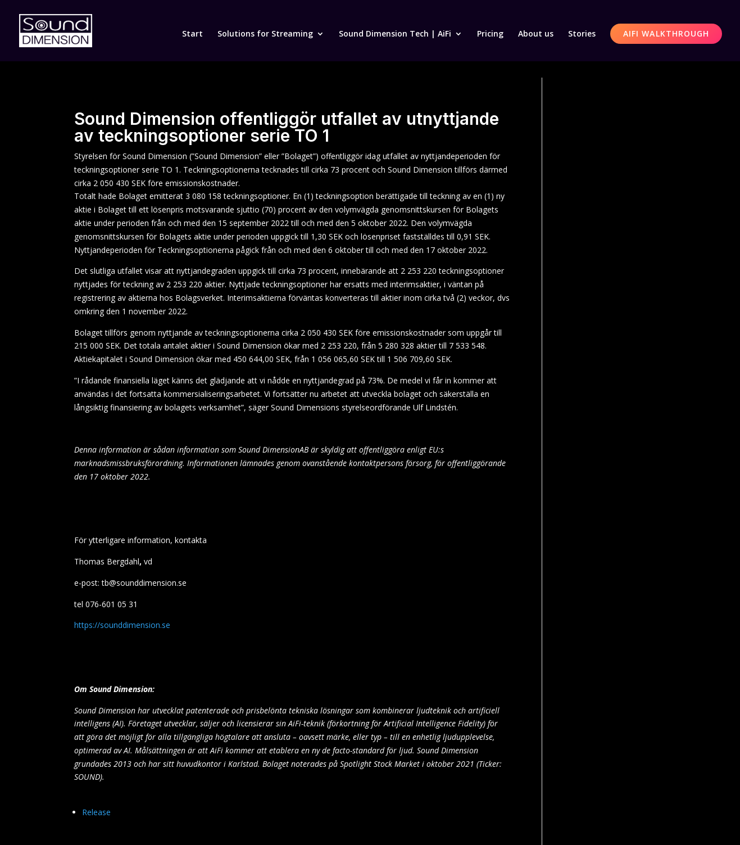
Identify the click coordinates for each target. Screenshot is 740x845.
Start (192, 34)
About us (535, 34)
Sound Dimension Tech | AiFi (395, 34)
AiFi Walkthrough (666, 33)
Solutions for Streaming (265, 34)
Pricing (490, 34)
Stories (582, 34)
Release (96, 812)
